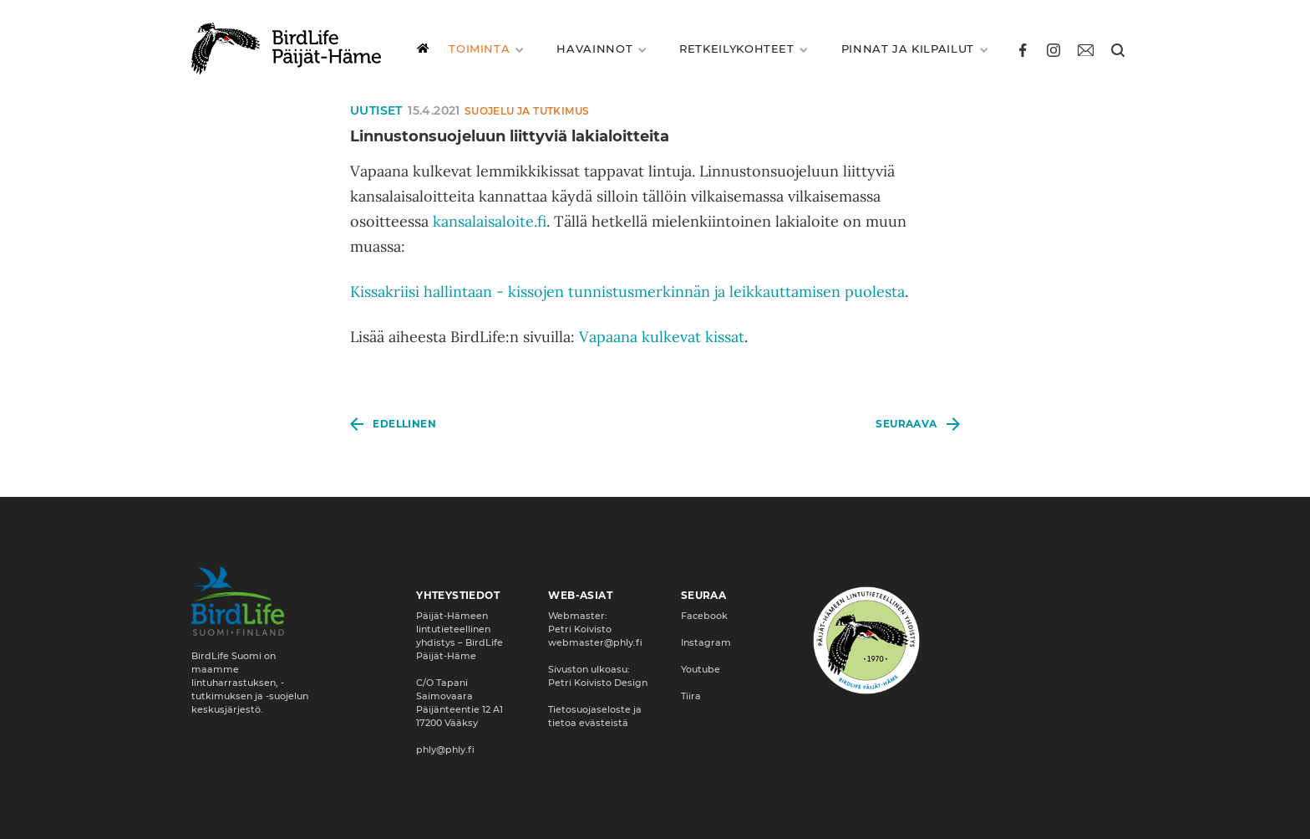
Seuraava (906, 423)
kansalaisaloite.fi (489, 221)
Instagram (706, 642)
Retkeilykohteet (740, 48)
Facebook (704, 616)
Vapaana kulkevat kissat (661, 336)
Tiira (691, 696)
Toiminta (482, 48)
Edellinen (404, 423)
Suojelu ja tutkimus (527, 111)
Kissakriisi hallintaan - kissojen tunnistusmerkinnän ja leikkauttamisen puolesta (627, 291)
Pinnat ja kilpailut (911, 48)
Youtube (700, 669)
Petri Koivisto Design (597, 682)
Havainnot (597, 48)
